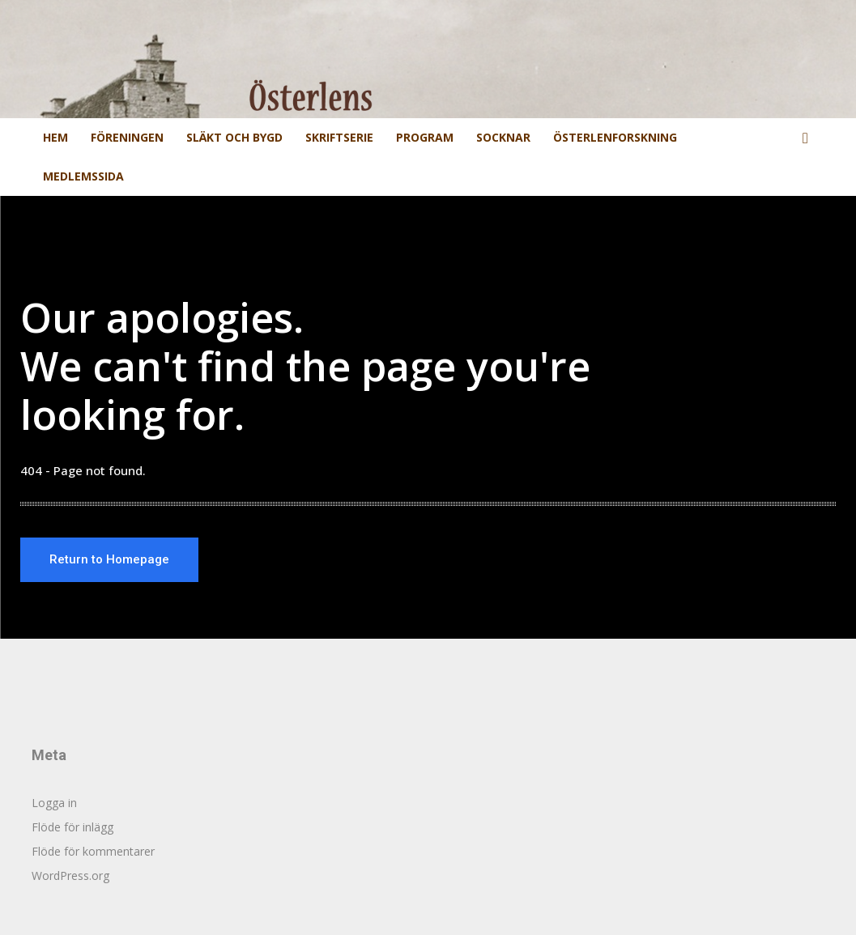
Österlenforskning (615, 137)
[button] (805, 139)
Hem (55, 137)
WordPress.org (70, 875)
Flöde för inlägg (72, 827)
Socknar (503, 137)
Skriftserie (339, 137)
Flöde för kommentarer (93, 851)
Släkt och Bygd (234, 137)
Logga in (54, 802)
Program (425, 137)
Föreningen (127, 137)
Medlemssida (83, 176)
